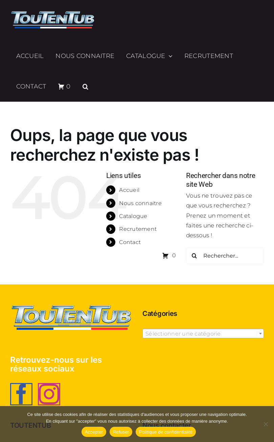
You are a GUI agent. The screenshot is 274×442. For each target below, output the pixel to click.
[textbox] (203, 334)
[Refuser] (265, 424)
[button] (85, 86)
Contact (130, 242)
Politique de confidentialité (165, 432)
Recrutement (138, 229)
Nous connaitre (140, 203)
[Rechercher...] (225, 255)
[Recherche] (194, 255)
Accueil (129, 190)
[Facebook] (21, 394)
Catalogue (133, 216)
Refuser (121, 432)
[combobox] (203, 333)
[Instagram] (49, 394)
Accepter (94, 432)
